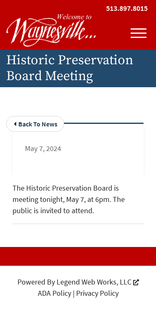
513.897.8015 (127, 8)
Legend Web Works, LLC (98, 282)
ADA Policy (54, 293)
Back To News (35, 124)
